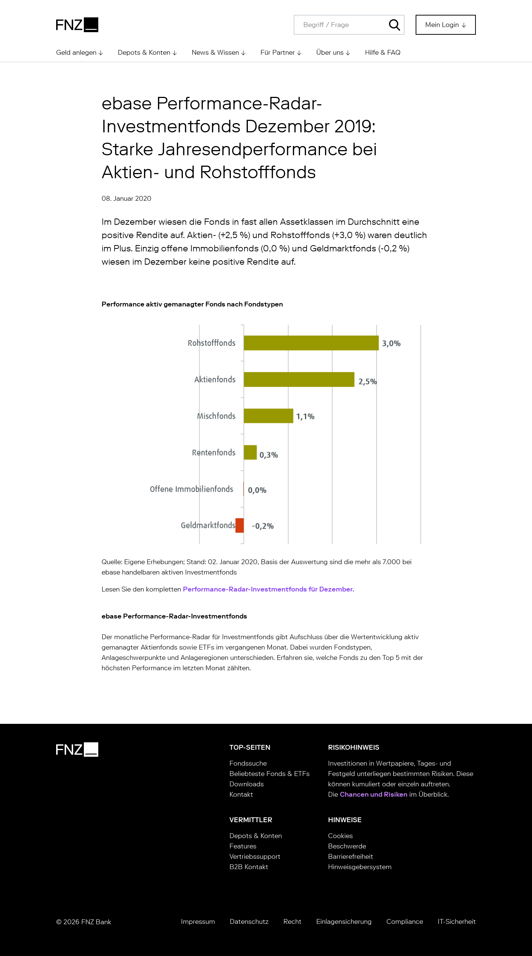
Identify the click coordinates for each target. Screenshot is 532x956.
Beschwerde (347, 846)
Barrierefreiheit (350, 856)
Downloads (246, 784)
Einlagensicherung (344, 922)
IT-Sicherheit (457, 922)
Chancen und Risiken (373, 794)
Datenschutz (249, 922)
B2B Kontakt (248, 867)
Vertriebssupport (254, 856)
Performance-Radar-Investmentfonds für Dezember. (268, 589)
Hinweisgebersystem (360, 867)
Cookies (340, 836)
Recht (292, 922)
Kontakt (241, 794)
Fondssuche (248, 763)
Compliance (404, 922)
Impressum (198, 922)
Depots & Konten (255, 836)
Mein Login (443, 25)
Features (242, 846)
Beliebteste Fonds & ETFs (269, 774)
